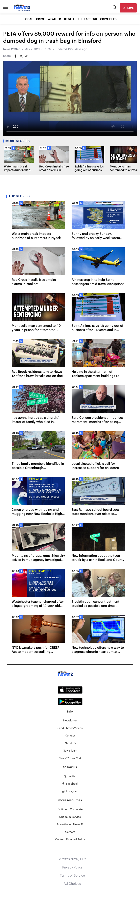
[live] (128, 7)
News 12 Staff (11, 49)
